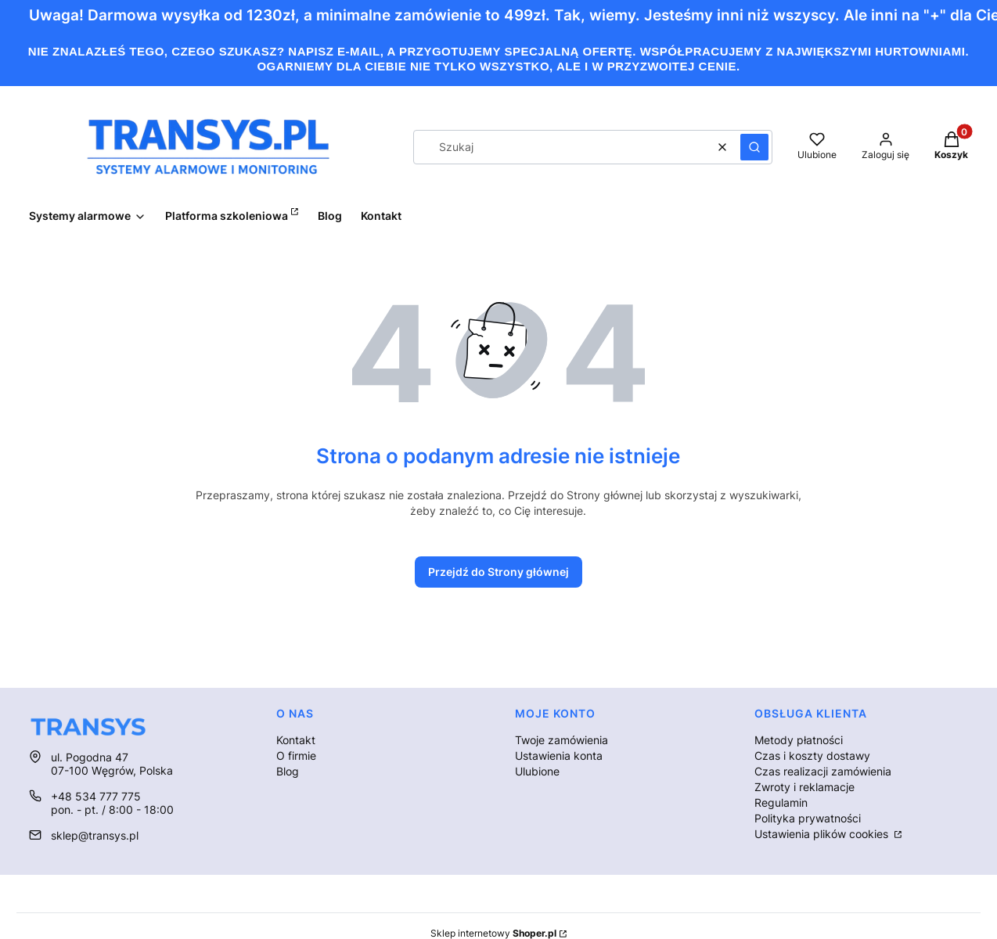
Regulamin (781, 802)
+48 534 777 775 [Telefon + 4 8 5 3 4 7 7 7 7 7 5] (96, 796)
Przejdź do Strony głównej (498, 571)
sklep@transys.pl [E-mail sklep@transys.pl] (95, 835)
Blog (287, 771)
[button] (754, 147)
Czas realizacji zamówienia (822, 771)
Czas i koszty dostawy (812, 755)
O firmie (296, 755)
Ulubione (537, 771)
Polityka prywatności (807, 818)
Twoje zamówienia (561, 740)
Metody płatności (798, 740)
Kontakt (295, 740)
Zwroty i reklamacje (804, 786)
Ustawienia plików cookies (822, 833)
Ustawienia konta (559, 755)
